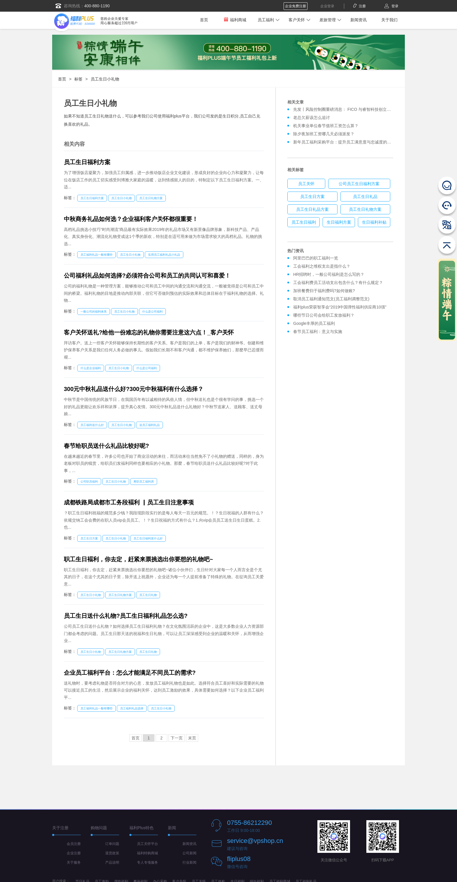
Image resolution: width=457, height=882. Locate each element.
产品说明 (112, 862)
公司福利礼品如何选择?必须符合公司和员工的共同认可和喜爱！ (147, 275)
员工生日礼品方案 (312, 209)
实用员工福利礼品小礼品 (164, 254)
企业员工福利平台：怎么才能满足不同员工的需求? (130, 672)
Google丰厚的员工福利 (314, 323)
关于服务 (74, 862)
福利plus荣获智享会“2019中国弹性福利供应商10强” (339, 307)
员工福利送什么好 (92, 425)
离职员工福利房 (143, 481)
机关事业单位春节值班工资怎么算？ (325, 125)
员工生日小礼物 (105, 79)
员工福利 (266, 19)
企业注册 (74, 853)
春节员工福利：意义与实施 (317, 331)
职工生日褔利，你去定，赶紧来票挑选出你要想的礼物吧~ (138, 559)
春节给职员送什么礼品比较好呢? (106, 446)
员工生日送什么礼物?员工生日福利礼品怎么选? (125, 616)
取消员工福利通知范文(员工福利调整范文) (331, 299)
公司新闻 (189, 853)
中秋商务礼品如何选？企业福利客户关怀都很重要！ (131, 219)
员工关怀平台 (147, 844)
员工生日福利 (303, 222)
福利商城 (235, 19)
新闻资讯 (358, 19)
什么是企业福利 (90, 368)
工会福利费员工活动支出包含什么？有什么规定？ (338, 282)
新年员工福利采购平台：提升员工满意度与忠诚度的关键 (344, 142)
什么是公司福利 (152, 311)
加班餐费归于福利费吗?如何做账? (324, 290)
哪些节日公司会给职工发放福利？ (323, 315)
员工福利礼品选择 (131, 708)
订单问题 (112, 844)
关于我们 (389, 19)
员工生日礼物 (148, 595)
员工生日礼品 (365, 196)
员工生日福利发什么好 (148, 538)
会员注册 (74, 844)
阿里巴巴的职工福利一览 (315, 258)
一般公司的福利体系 (93, 311)
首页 (204, 19)
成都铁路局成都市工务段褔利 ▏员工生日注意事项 (129, 502)
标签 (78, 79)
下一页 (177, 738)
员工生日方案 (89, 538)
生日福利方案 (339, 222)
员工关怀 (306, 183)
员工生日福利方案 (87, 162)
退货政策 (112, 853)
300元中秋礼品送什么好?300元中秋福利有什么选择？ (133, 389)
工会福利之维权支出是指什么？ (321, 266)
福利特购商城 (147, 853)
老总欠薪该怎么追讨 (311, 117)
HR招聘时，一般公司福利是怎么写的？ (330, 274)
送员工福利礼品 (149, 425)
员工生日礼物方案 (151, 198)
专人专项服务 (147, 862)
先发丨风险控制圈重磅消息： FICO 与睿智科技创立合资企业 (348, 109)
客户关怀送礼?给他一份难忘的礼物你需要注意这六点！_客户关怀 (149, 332)
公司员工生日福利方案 (359, 183)
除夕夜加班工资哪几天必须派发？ (323, 133)
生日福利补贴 (374, 222)
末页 (192, 738)
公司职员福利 (89, 481)
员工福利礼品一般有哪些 (96, 254)
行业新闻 (189, 862)
